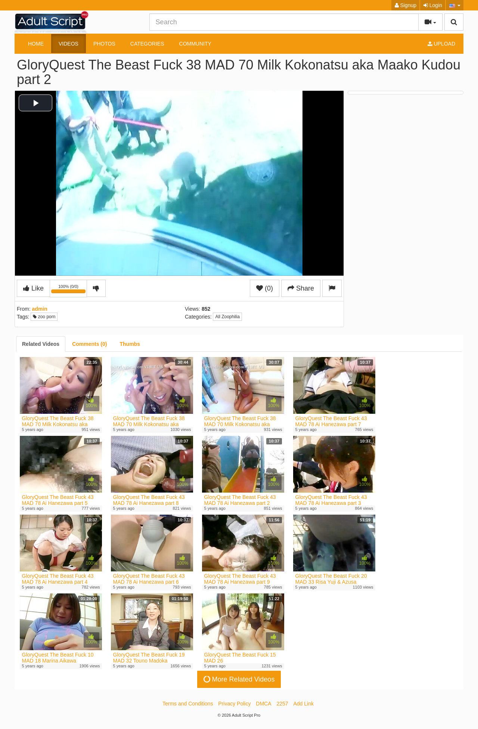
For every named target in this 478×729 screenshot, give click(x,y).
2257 (282, 704)
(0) (264, 288)
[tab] (40, 344)
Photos (104, 44)
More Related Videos (238, 679)
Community (195, 44)
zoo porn (44, 316)
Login (432, 5)
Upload (441, 44)
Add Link (304, 704)
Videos (68, 44)
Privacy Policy (234, 704)
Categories (147, 44)
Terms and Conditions (187, 704)
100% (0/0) (69, 289)
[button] (454, 5)
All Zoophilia (227, 316)
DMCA (263, 704)
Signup (405, 5)
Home (36, 44)
